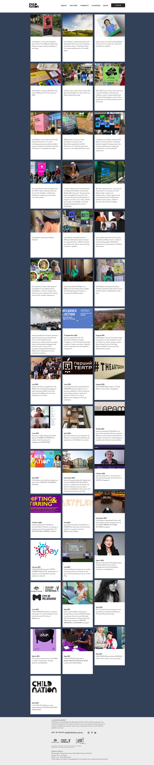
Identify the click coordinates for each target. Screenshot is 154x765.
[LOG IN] (118, 5)
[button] (64, 5)
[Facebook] (92, 732)
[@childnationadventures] (88, 732)
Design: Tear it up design (59, 755)
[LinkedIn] (95, 732)
